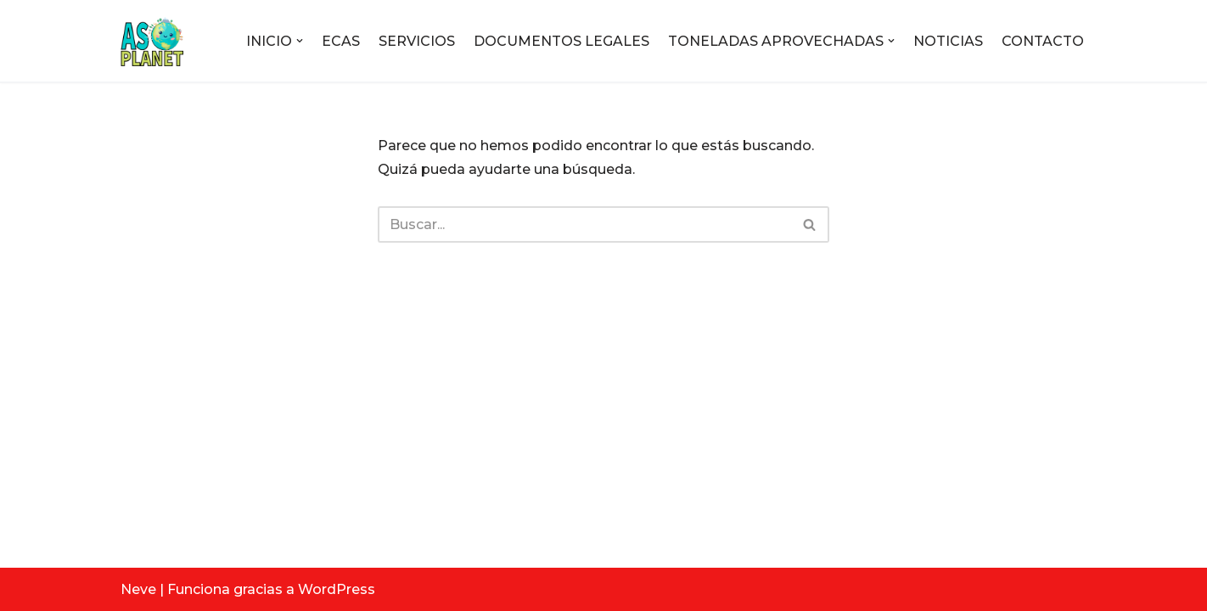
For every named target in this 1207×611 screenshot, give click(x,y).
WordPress (336, 589)
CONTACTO (1043, 41)
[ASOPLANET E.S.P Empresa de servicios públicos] (152, 40)
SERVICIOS (417, 41)
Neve (138, 589)
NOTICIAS (948, 41)
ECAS (341, 41)
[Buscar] (584, 224)
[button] (299, 40)
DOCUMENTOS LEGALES (561, 41)
